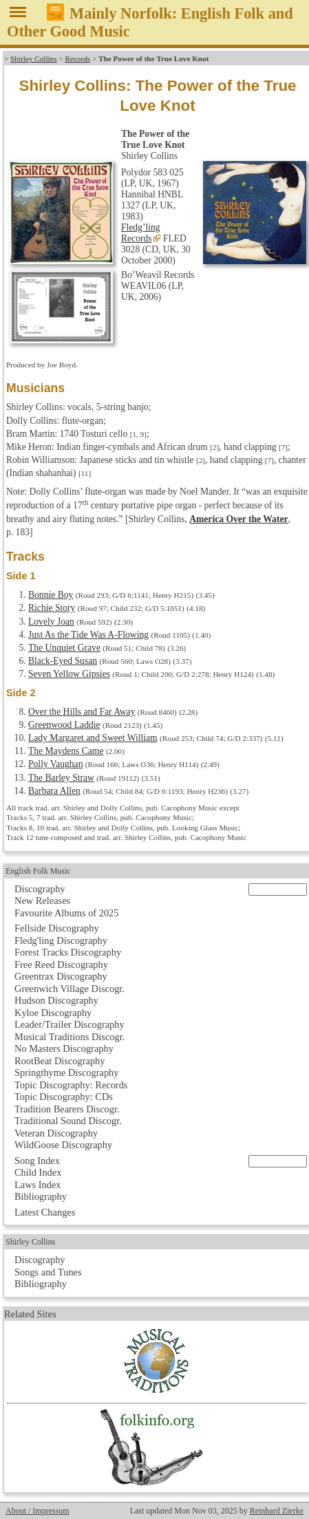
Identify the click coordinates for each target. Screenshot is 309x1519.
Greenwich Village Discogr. (69, 988)
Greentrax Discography (60, 976)
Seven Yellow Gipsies (69, 674)
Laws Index (37, 1184)
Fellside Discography (56, 928)
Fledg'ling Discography (60, 940)
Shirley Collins (33, 58)
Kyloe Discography (53, 1012)
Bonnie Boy (50, 595)
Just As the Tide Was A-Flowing (88, 634)
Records (77, 58)
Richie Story (51, 608)
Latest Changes (44, 1212)
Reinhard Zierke (276, 1511)
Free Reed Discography (61, 964)
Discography (39, 888)
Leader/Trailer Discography (69, 1024)
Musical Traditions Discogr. (69, 1036)
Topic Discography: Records (70, 1084)
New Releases (42, 900)
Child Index (37, 1172)
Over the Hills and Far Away (81, 712)
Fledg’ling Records (140, 233)
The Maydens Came (65, 751)
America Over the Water (238, 519)
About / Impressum (38, 1511)
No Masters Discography (64, 1048)
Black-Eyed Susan (62, 661)
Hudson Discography (56, 1000)
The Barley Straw (61, 778)
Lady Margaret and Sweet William (93, 738)
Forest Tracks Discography (67, 952)
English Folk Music (38, 871)
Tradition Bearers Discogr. (67, 1108)
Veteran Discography (56, 1133)
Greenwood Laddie (64, 725)
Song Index (37, 1160)
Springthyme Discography (66, 1072)
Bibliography (40, 1196)
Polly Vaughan (55, 764)
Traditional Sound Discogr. (68, 1120)
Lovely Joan (51, 621)
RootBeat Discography (59, 1060)
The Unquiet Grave (64, 648)
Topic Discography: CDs (63, 1096)
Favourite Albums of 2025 (66, 912)
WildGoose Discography (63, 1144)
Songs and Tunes (48, 1272)
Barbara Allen (54, 791)
